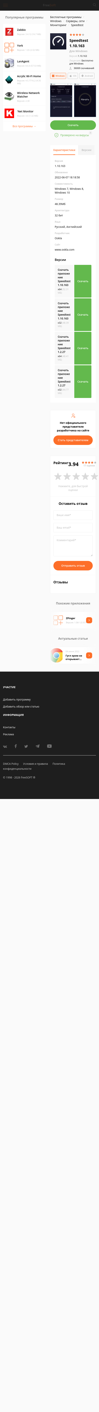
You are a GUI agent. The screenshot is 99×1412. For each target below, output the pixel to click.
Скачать (73, 125)
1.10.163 (78, 56)
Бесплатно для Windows (81, 62)
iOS (72, 75)
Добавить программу (17, 699)
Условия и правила (35, 764)
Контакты (9, 727)
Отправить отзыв (73, 565)
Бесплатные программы (66, 17)
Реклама (8, 734)
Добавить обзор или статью (21, 706)
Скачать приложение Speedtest (64, 277)
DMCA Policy (11, 764)
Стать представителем (73, 440)
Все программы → (24, 126)
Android (87, 75)
